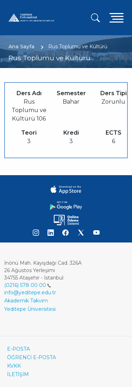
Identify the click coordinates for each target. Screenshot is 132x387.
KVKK (14, 366)
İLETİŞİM (18, 374)
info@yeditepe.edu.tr (30, 292)
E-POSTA (18, 349)
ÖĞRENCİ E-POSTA (31, 357)
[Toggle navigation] (116, 17)
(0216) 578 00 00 (27, 285)
